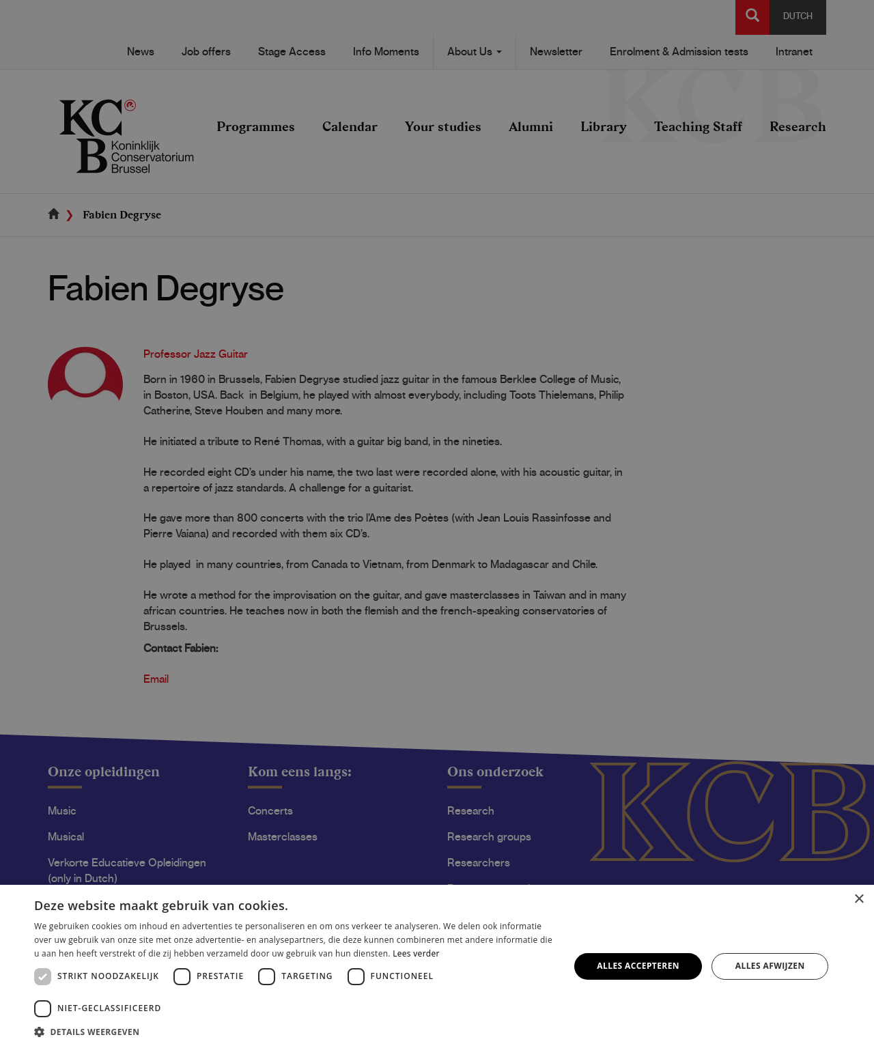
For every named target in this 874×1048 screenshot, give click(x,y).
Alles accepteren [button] (638, 966)
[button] (294, 1031)
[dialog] (437, 524)
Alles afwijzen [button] (770, 966)
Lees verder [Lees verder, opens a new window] (416, 953)
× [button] (859, 899)
